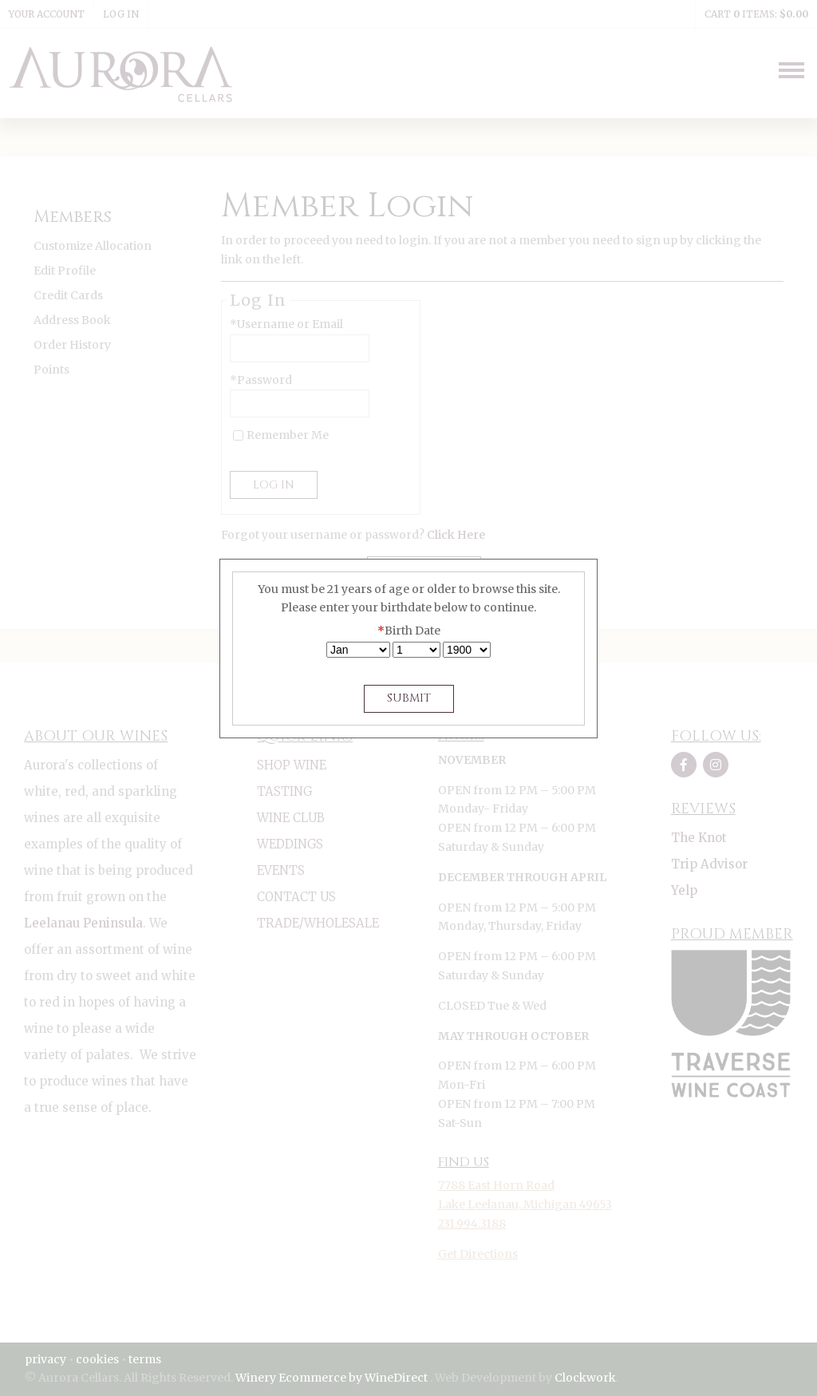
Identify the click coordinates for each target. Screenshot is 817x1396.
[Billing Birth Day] (416, 650)
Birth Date (408, 630)
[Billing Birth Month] (358, 650)
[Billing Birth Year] (467, 650)
